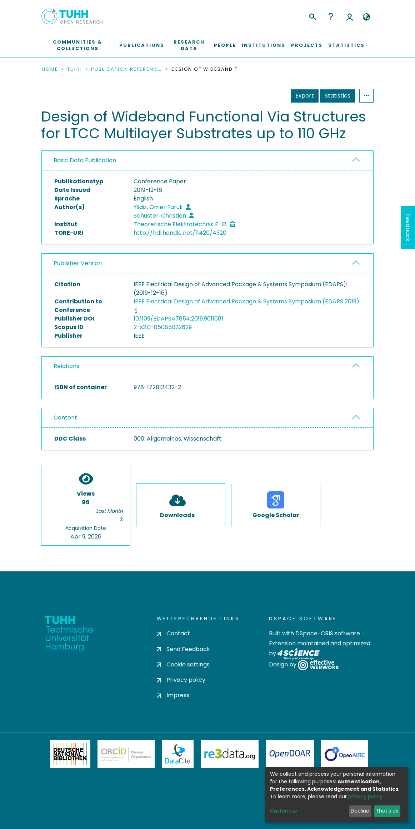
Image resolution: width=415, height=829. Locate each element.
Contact (173, 633)
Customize (283, 810)
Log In (350, 16)
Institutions (263, 45)
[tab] (207, 160)
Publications (141, 45)
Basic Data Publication (85, 160)
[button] (366, 17)
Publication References (126, 69)
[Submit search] (312, 15)
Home (50, 69)
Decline (360, 810)
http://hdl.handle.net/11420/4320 (180, 233)
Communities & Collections (77, 45)
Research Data (189, 45)
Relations (66, 366)
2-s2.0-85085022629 (163, 327)
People (225, 45)
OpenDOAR (290, 754)
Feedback (408, 227)
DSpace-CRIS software (327, 633)
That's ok (387, 810)
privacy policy (365, 796)
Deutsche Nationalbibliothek (70, 754)
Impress (173, 695)
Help (331, 16)
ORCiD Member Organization (126, 754)
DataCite (177, 754)
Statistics (337, 95)
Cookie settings (183, 664)
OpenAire (345, 754)
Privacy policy (181, 680)
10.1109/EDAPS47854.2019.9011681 (178, 318)
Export (304, 95)
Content (65, 417)
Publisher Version (78, 263)
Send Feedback (183, 649)
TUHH (74, 69)
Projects (306, 45)
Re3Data (229, 754)
